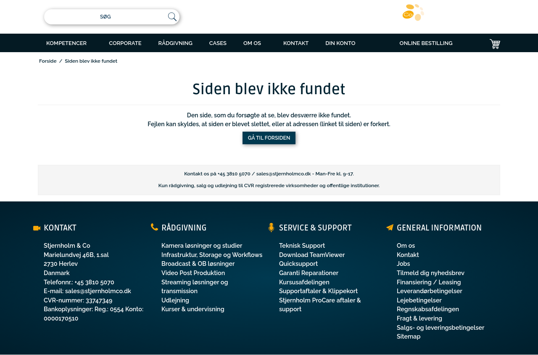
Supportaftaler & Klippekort (318, 290)
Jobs (403, 263)
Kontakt (408, 254)
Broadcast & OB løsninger (198, 263)
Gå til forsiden (269, 138)
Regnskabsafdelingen (428, 309)
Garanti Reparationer (308, 272)
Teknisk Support (302, 245)
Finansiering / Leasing (429, 282)
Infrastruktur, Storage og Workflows (211, 254)
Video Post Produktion (193, 272)
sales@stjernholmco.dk (283, 174)
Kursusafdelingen (304, 282)
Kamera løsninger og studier (201, 245)
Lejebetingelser (419, 300)
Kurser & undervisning (192, 309)
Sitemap (409, 336)
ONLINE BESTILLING (426, 43)
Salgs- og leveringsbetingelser (440, 327)
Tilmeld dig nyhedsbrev (430, 272)
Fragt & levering (419, 318)
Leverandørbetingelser (429, 290)
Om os (406, 245)
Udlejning (175, 300)
